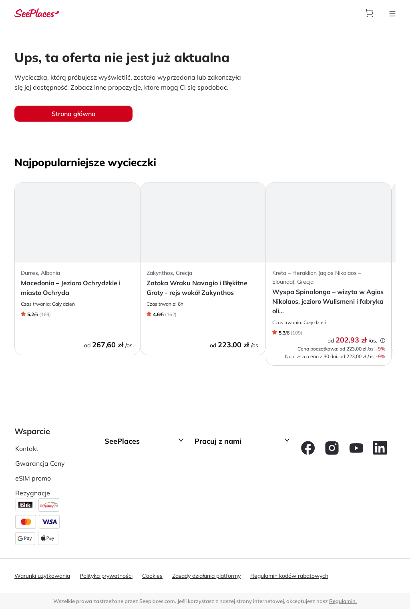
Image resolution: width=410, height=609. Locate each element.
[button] (144, 441)
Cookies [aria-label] (152, 575)
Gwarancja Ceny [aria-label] (40, 463)
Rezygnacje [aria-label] (32, 493)
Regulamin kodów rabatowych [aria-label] (289, 575)
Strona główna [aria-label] (74, 114)
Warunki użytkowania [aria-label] (42, 575)
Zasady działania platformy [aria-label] (206, 575)
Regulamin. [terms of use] (343, 601)
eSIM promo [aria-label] (33, 478)
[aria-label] (36, 12)
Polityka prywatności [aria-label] (106, 575)
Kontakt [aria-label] (26, 449)
